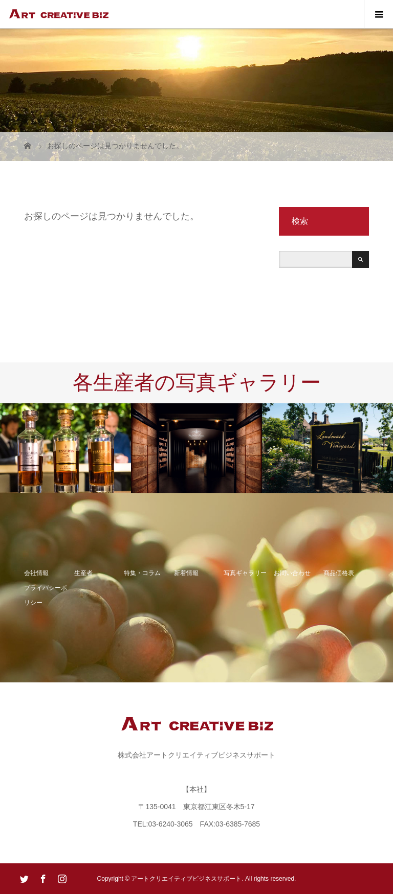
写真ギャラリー (245, 573)
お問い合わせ (292, 573)
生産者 (83, 573)
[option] (65, 448)
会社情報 (36, 573)
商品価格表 (338, 573)
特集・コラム (142, 573)
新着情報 (186, 573)
